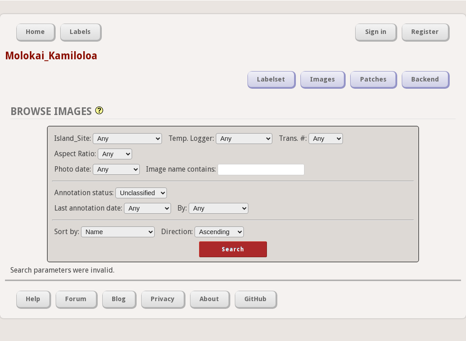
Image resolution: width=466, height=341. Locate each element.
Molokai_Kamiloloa (51, 56)
